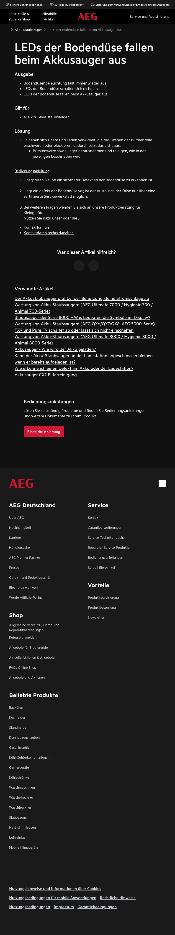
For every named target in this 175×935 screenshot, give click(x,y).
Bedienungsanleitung (32, 170)
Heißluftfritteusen (22, 827)
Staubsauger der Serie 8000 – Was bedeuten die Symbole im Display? (82, 317)
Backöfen (16, 707)
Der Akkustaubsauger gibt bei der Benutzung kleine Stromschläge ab (82, 298)
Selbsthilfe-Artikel (101, 567)
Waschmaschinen (22, 787)
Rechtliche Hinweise (118, 897)
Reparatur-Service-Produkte (109, 547)
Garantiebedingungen (97, 906)
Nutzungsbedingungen (29, 906)
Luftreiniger (18, 837)
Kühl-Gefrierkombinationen (29, 757)
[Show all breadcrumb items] (7, 29)
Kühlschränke (19, 777)
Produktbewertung (102, 607)
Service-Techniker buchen (107, 537)
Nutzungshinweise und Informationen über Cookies (55, 888)
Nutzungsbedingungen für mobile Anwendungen (52, 897)
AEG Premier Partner (24, 557)
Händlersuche (19, 547)
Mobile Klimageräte (23, 847)
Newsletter (96, 617)
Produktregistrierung (103, 597)
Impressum (64, 906)
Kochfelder (17, 717)
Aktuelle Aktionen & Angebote (32, 657)
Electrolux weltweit (23, 587)
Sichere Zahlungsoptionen (24, 4)
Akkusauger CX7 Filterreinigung (46, 374)
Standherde (17, 727)
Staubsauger (18, 817)
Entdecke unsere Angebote (150, 4)
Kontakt (94, 517)
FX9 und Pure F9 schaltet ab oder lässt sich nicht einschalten (74, 330)
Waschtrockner (20, 807)
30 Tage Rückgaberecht (67, 4)
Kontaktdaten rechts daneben (49, 232)
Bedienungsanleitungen (105, 557)
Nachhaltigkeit (20, 527)
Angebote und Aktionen (27, 677)
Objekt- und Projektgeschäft (30, 577)
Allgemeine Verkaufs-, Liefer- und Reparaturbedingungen (34, 627)
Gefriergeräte (19, 767)
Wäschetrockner (21, 797)
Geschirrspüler (20, 747)
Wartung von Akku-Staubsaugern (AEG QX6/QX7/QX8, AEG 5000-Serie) (85, 323)
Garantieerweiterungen (105, 527)
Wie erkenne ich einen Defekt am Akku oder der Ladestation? (74, 368)
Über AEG (16, 517)
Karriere (15, 537)
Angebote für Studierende (28, 647)
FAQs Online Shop (22, 667)
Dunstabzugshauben (24, 737)
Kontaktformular (37, 226)
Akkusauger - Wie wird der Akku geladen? (55, 349)
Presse (14, 567)
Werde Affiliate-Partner (26, 597)
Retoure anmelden (22, 637)
